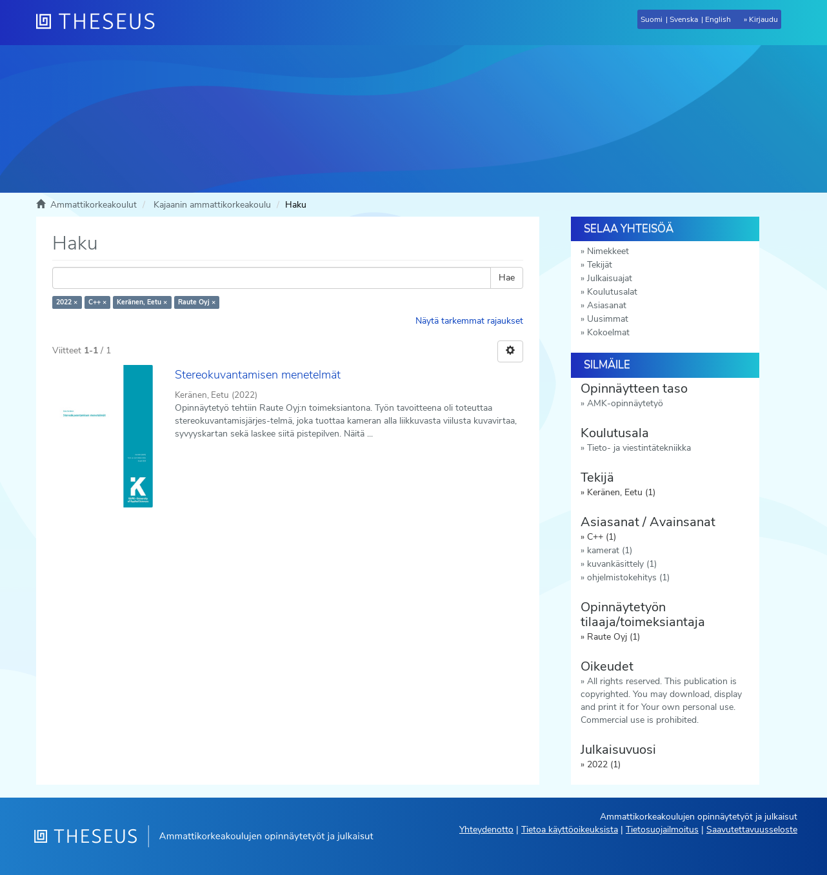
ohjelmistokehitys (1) (628, 577)
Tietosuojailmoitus (662, 829)
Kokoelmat (608, 332)
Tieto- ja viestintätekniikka (639, 448)
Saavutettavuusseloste (751, 829)
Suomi (652, 19)
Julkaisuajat (609, 278)
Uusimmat (607, 319)
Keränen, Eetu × (142, 302)
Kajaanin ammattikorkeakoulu (212, 205)
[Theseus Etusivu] (100, 22)
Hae (507, 277)
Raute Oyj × (196, 302)
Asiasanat (606, 305)
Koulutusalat (612, 292)
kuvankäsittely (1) (622, 564)
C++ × (97, 302)
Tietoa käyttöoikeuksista (569, 829)
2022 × (66, 302)
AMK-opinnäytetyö (625, 403)
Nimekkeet (608, 251)
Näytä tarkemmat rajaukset (469, 321)
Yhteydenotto (486, 829)
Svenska (684, 19)
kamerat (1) (609, 550)
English (718, 19)
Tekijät (599, 265)
